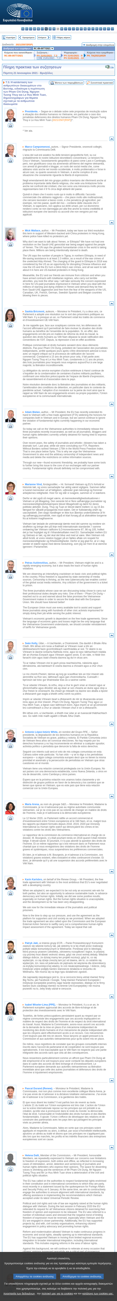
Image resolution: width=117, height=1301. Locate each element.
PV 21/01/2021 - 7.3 (47, 55)
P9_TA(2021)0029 (96, 55)
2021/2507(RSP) (24, 44)
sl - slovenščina (104, 28)
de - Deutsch (38, 28)
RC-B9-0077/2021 (13, 55)
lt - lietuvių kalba (73, 28)
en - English (50, 28)
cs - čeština (30, 28)
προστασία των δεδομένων (19, 1293)
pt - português (92, 28)
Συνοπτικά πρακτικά (102, 83)
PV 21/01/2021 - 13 (74, 58)
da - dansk (34, 28)
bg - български (22, 28)
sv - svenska (112, 28)
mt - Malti (81, 28)
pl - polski (89, 28)
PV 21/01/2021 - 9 (73, 55)
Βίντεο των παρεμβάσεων (69, 83)
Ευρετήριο (10, 37)
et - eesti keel (42, 28)
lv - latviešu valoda (69, 28)
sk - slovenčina (100, 28)
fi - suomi (108, 28)
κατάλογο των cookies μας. (98, 1293)
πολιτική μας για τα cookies (57, 1293)
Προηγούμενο (28, 37)
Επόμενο (42, 37)
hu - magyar (77, 28)
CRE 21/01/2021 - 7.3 (49, 58)
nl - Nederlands (85, 28)
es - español (26, 28)
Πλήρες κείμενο (63, 37)
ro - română (96, 28)
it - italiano (65, 28)
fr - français (54, 28)
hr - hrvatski (61, 28)
